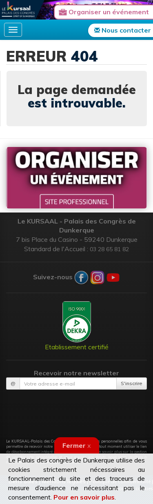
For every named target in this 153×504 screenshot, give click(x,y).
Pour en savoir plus (84, 497)
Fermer (76, 445)
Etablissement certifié (77, 326)
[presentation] (77, 409)
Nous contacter (122, 30)
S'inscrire (131, 383)
